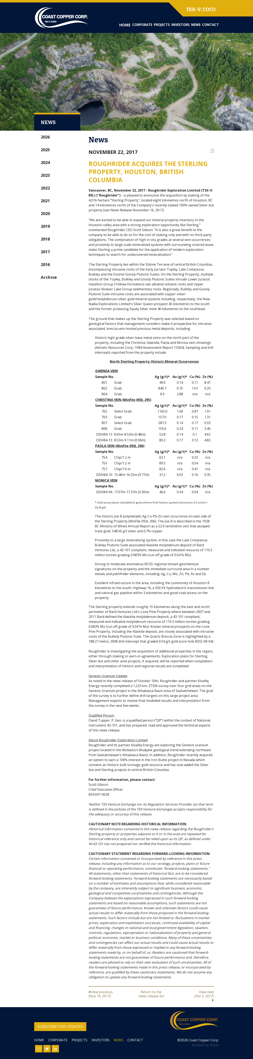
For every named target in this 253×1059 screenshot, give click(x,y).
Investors (180, 24)
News (195, 24)
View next (193, 996)
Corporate (142, 24)
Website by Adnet (205, 1045)
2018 (45, 239)
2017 (45, 252)
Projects (162, 24)
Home (125, 24)
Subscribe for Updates (60, 1026)
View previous (109, 994)
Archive (49, 277)
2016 (45, 264)
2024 (45, 162)
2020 (45, 213)
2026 (45, 137)
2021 (45, 200)
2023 (45, 175)
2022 (45, 188)
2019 (45, 226)
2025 (45, 149)
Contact (210, 24)
